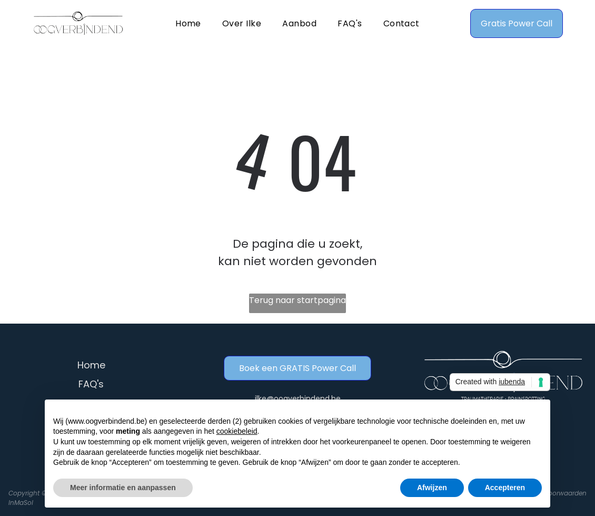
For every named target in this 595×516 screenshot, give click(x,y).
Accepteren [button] (505, 487)
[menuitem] (188, 23)
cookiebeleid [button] (236, 431)
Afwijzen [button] (432, 487)
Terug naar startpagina (297, 300)
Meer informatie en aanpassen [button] (123, 487)
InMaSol (20, 502)
